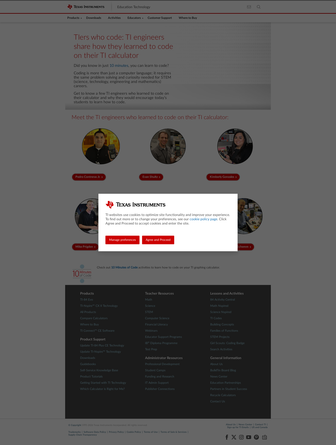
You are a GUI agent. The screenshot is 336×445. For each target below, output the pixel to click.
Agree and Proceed (158, 239)
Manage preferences (122, 239)
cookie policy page (203, 219)
